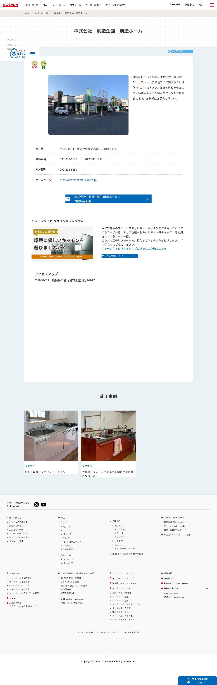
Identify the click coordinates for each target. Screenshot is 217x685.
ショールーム (69, 5)
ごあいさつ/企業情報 (121, 609)
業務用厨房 (68, 566)
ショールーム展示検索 (19, 606)
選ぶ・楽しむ (42, 5)
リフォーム (86, 5)
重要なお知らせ (68, 610)
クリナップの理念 (120, 613)
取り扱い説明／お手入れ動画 (74, 602)
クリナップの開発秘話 (19, 554)
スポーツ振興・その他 (122, 632)
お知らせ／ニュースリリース (177, 600)
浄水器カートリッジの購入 (124, 600)
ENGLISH (175, 4)
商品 (63, 534)
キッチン (65, 539)
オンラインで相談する (19, 598)
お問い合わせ (73, 616)
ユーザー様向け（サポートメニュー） (78, 590)
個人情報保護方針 (131, 649)
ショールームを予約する (20, 595)
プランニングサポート (174, 534)
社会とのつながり (120, 628)
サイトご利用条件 (85, 649)
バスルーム (66, 571)
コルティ (67, 555)
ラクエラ (67, 551)
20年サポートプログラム (72, 620)
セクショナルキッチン (73, 558)
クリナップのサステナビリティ (126, 621)
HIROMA (67, 562)
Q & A (71, 598)
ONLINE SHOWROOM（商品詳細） (128, 570)
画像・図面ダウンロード (175, 546)
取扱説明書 (66, 606)
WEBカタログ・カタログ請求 (177, 551)
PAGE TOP (108, 666)
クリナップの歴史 (120, 617)
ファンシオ (120, 554)
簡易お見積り (175, 539)
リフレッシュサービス (122, 590)
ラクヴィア (68, 580)
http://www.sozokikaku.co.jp (78, 183)
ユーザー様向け (104, 5)
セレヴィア (68, 576)
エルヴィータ (121, 546)
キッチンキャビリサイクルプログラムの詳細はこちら (134, 256)
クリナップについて (126, 5)
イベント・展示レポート (123, 636)
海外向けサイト (171, 605)
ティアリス (120, 542)
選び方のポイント (17, 542)
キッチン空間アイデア (19, 550)
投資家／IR (169, 595)
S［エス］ (119, 550)
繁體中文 (189, 4)
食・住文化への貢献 (121, 625)
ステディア (68, 547)
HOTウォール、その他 (125, 565)
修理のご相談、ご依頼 (71, 595)
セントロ (67, 543)
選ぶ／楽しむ (15, 534)
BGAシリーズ (120, 561)
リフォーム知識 (16, 558)
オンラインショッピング (123, 595)
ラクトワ (119, 557)
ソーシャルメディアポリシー (108, 649)
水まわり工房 (41, 13)
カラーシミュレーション (175, 542)
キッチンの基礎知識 (18, 539)
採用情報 (168, 590)
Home (26, 13)
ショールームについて (19, 602)
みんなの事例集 (16, 546)
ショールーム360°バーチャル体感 (24, 610)
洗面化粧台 (117, 538)
